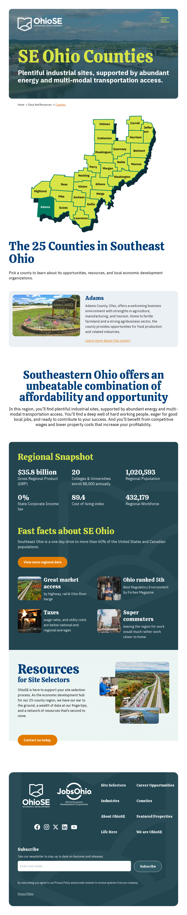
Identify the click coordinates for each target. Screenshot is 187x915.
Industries (110, 800)
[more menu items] (165, 20)
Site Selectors (113, 785)
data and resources (40, 104)
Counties (144, 800)
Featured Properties (154, 816)
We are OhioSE (149, 832)
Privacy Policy (25, 894)
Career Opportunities (155, 785)
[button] (61, 196)
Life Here (109, 832)
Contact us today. (37, 740)
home (21, 104)
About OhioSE (113, 816)
